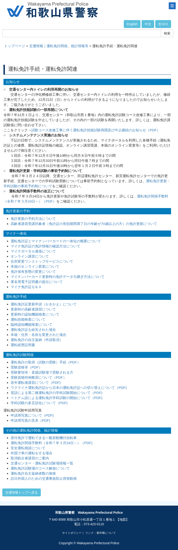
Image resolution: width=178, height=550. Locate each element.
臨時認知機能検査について (31, 324)
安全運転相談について (28, 448)
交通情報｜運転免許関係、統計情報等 (58, 46)
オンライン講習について (30, 256)
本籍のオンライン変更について (35, 266)
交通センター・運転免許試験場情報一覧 (42, 463)
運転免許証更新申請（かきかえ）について (44, 304)
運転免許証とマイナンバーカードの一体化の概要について (56, 241)
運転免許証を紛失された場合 (33, 330)
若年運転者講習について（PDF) (36, 382)
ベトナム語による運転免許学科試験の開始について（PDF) (56, 398)
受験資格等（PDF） (26, 367)
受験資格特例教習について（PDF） (39, 377)
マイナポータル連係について (33, 251)
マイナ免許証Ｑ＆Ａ (26, 287)
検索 (167, 33)
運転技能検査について (28, 319)
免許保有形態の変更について (33, 271)
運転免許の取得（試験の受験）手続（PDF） (45, 362)
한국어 (163, 24)
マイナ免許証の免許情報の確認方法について (45, 246)
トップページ (14, 46)
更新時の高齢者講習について (33, 309)
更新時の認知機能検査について (35, 314)
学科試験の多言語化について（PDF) (39, 403)
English (132, 24)
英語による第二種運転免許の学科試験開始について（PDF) (56, 393)
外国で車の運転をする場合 (31, 453)
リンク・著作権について (100, 533)
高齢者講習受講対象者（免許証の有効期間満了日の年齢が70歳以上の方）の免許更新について (84, 224)
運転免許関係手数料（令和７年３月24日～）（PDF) (51, 443)
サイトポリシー (72, 533)
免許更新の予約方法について (33, 219)
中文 (148, 24)
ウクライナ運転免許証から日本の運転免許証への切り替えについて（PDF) (69, 388)
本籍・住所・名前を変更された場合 (38, 335)
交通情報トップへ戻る (21, 492)
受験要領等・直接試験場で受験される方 (42, 372)
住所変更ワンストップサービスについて (42, 261)
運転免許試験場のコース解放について (40, 468)
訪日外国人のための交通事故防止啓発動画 (44, 478)
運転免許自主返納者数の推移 (33, 473)
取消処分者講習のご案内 (30, 458)
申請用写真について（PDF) (32, 415)
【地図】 (122, 519)
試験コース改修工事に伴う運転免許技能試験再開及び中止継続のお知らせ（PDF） (95, 130)
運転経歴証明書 (23, 345)
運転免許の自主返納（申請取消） (37, 340)
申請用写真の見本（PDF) (30, 420)
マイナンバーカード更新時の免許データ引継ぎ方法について (58, 277)
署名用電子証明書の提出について (37, 282)
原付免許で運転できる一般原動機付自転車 (44, 438)
